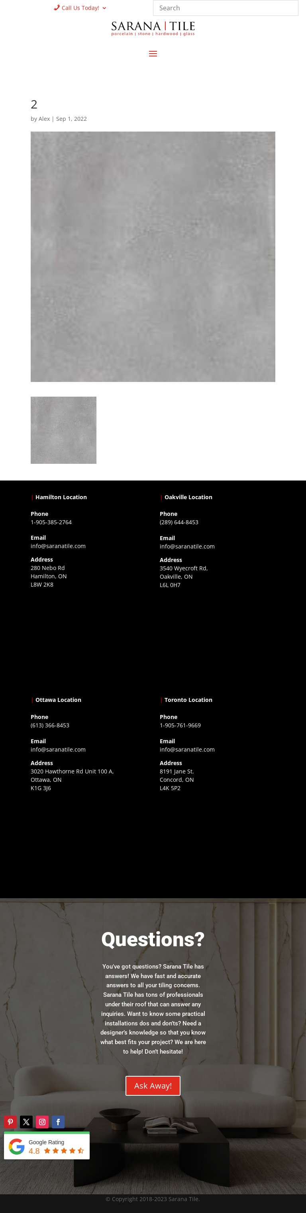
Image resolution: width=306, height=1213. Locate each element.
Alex (44, 118)
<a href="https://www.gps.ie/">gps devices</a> (88, 844)
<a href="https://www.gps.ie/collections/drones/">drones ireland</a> (217, 640)
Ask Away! (153, 1085)
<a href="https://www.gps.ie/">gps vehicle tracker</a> (217, 844)
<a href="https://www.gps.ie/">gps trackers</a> (88, 640)
